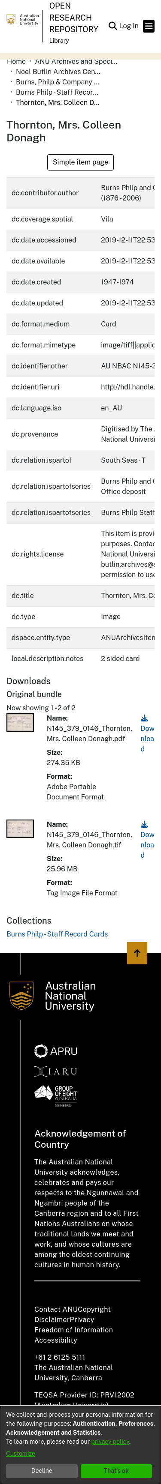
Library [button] (59, 40)
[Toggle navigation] (149, 26)
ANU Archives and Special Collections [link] (78, 61)
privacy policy (110, 1441)
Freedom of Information (73, 1330)
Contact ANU (56, 1309)
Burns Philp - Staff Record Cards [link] (59, 92)
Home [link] (16, 61)
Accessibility (55, 1340)
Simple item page (80, 162)
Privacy (82, 1320)
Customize (20, 1453)
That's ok (116, 1470)
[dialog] (80, 1445)
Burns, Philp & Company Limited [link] (59, 82)
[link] (57, 934)
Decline (41, 1470)
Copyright (94, 1309)
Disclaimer (52, 1320)
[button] (112, 26)
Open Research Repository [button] (73, 17)
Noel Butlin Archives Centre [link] (59, 72)
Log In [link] (129, 26)
